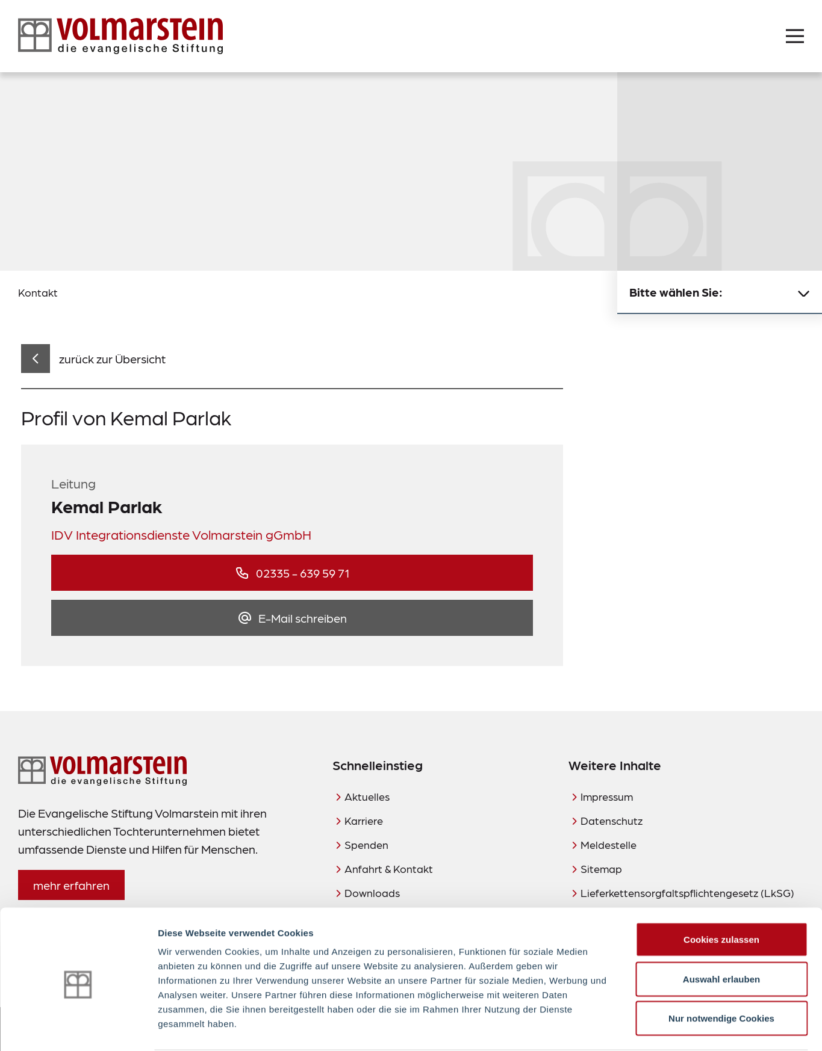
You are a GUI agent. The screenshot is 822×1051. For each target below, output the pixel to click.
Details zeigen (640, 1027)
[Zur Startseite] (120, 36)
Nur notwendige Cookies (721, 972)
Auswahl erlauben (721, 933)
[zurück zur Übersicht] (93, 358)
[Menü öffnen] (795, 36)
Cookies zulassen (721, 893)
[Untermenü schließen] (804, 292)
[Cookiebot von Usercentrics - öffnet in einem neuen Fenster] (78, 1028)
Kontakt (38, 292)
